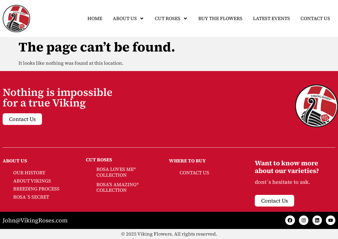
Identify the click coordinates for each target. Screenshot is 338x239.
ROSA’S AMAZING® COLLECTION (117, 187)
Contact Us (315, 18)
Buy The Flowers (220, 18)
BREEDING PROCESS (36, 188)
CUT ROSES (171, 18)
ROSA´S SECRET (31, 197)
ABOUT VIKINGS (32, 180)
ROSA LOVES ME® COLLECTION (116, 172)
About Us (128, 18)
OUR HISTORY (29, 172)
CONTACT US (194, 172)
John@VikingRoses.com (35, 220)
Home (94, 18)
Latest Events (271, 18)
